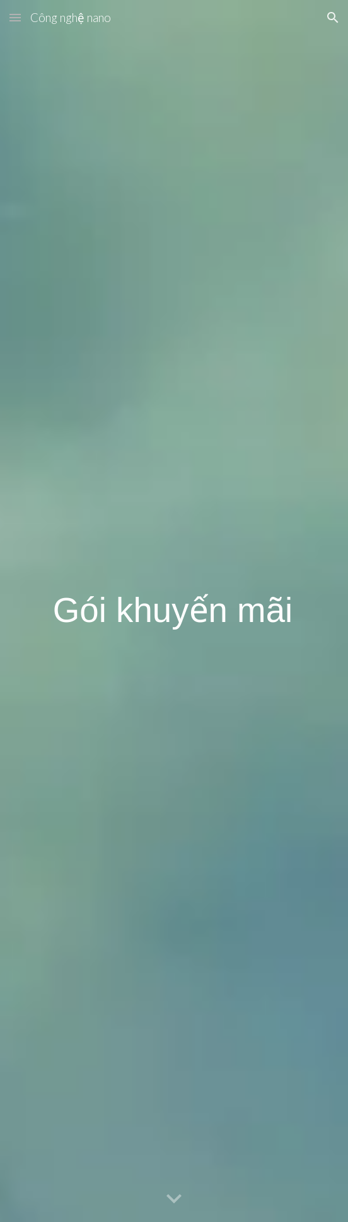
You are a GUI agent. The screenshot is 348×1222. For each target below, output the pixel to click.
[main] (174, 611)
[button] (15, 17)
